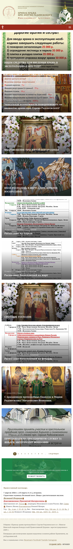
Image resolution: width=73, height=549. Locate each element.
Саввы (66, 503)
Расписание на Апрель (18, 233)
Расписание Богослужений (26, 229)
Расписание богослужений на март (26, 275)
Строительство (23, 59)
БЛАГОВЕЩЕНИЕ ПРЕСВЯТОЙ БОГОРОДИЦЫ (31, 149)
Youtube (44, 540)
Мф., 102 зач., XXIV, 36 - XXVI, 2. (45, 512)
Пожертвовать (36, 476)
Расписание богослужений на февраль (28, 358)
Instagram (52, 540)
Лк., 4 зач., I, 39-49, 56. (17, 509)
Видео (21, 100)
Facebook (37, 540)
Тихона (22, 503)
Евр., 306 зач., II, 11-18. (54, 509)
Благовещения (25, 506)
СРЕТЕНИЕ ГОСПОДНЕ (18, 316)
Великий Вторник (13, 498)
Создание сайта (55, 544)
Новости (21, 435)
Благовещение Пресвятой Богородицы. (24, 501)
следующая (54, 454)
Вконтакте (28, 540)
